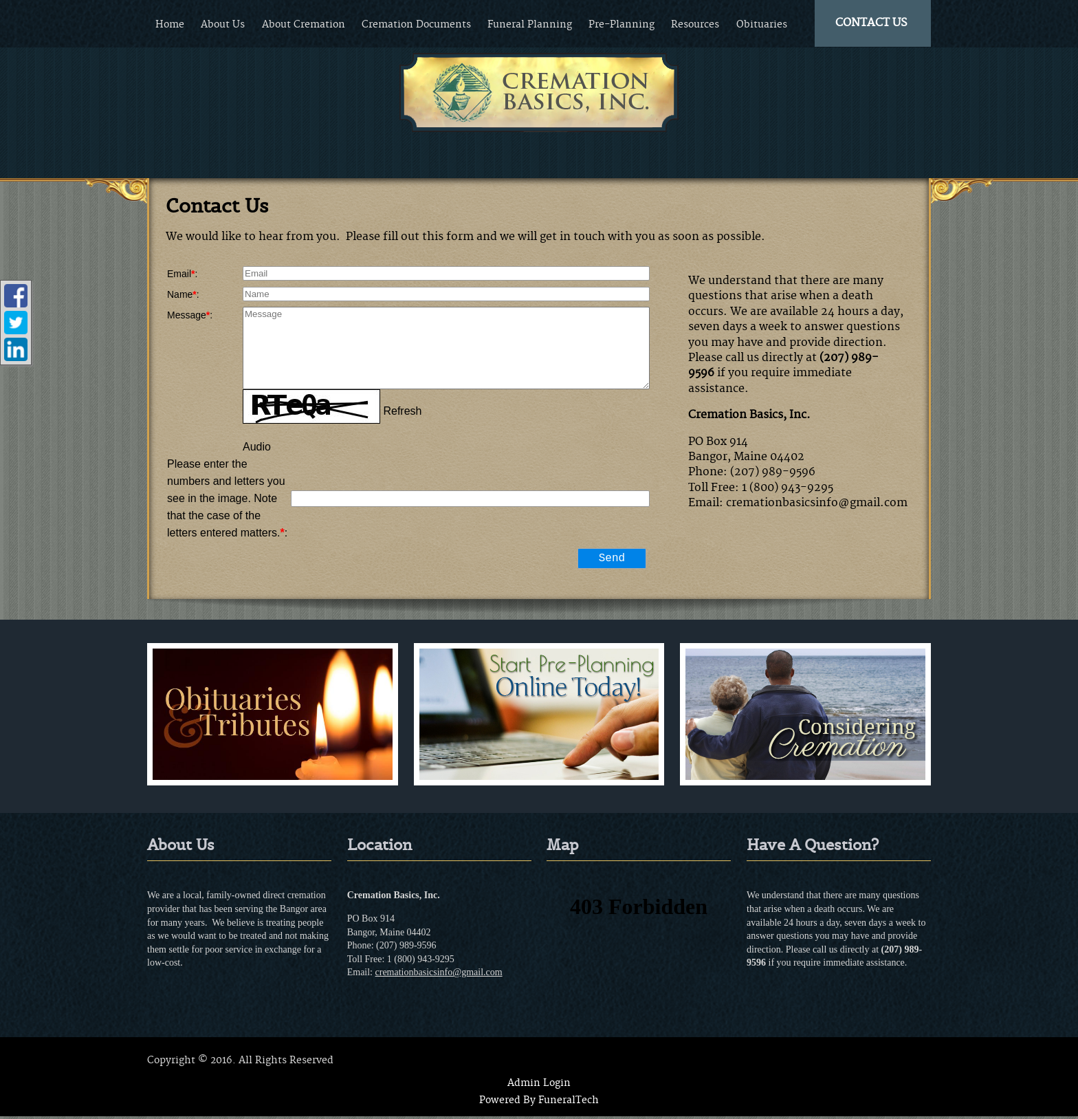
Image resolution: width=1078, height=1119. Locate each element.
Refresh (402, 411)
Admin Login (539, 1086)
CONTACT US (871, 23)
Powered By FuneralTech (539, 1103)
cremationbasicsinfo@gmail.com (439, 975)
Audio (257, 447)
